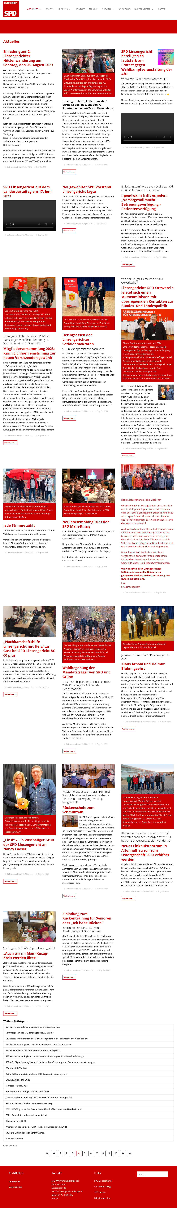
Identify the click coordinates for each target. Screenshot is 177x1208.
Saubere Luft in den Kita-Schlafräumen (25, 1132)
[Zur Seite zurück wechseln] (54, 1153)
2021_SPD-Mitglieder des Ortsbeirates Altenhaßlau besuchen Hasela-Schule (43, 1109)
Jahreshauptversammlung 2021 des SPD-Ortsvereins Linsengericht (39, 1097)
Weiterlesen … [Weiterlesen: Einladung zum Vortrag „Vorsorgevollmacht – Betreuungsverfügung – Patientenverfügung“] (128, 264)
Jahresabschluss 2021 (16, 1085)
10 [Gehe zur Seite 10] (116, 1153)
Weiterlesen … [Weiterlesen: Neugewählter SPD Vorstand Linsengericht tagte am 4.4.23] (69, 231)
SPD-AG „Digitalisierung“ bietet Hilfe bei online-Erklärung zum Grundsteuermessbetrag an (50, 1062)
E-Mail (55, 1198)
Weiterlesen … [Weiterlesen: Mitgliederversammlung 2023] (10, 443)
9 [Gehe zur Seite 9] (109, 1153)
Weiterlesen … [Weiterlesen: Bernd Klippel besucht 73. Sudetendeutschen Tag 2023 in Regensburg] (69, 172)
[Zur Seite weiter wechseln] (123, 1153)
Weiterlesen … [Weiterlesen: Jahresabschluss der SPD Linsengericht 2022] (128, 729)
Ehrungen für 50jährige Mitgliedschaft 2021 (27, 1091)
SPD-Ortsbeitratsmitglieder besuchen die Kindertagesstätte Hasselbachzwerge (45, 1056)
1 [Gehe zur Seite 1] (60, 1153)
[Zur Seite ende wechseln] (130, 1153)
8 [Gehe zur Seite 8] (103, 1153)
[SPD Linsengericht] (11, 9)
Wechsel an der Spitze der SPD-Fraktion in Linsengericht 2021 (36, 1126)
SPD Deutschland (102, 1180)
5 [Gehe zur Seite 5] (84, 1153)
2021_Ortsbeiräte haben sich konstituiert (26, 1115)
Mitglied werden (102, 1198)
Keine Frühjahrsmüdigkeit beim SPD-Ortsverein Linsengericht (36, 1074)
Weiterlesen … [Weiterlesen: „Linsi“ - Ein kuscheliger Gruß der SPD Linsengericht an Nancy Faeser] (10, 881)
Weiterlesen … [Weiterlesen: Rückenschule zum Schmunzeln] (69, 896)
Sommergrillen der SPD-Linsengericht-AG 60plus (30, 1032)
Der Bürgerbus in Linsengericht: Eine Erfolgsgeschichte (33, 1026)
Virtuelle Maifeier (14, 1138)
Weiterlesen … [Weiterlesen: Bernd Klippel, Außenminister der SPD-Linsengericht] (128, 456)
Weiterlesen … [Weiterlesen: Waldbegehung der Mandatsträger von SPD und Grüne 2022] (69, 751)
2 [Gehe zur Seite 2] (66, 1153)
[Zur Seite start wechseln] (47, 1153)
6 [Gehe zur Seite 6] (91, 1153)
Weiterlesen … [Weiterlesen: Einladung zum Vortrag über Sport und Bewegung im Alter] (69, 977)
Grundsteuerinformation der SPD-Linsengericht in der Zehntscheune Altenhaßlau (47, 1038)
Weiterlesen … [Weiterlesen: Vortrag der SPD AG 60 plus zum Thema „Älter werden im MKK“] (10, 1013)
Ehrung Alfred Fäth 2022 (18, 1079)
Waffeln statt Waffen (16, 1068)
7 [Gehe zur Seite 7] (97, 1153)
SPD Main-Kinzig (102, 1186)
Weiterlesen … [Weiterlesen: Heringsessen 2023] (69, 418)
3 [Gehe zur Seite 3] (72, 1153)
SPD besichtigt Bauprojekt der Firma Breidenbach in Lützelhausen (39, 1044)
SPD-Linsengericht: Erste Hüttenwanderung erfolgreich (33, 1050)
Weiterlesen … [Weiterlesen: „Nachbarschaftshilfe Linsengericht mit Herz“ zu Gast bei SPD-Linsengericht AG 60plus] (10, 694)
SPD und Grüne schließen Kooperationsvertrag (29, 1103)
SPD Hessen (100, 1192)
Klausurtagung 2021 (16, 1121)
